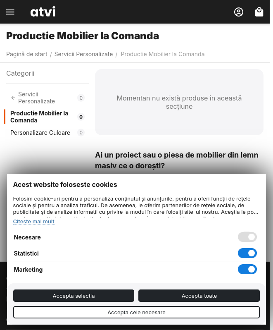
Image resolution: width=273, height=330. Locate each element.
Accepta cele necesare (136, 312)
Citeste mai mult (34, 221)
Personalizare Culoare (47, 132)
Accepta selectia (74, 295)
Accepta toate (199, 295)
